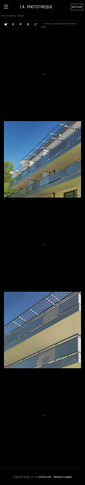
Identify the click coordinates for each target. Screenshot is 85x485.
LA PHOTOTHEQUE (36, 7)
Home (5, 16)
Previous (48, 23)
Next (44, 27)
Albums (12, 16)
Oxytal (21, 16)
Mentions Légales (62, 477)
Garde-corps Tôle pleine (65, 23)
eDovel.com (45, 477)
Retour (77, 7)
